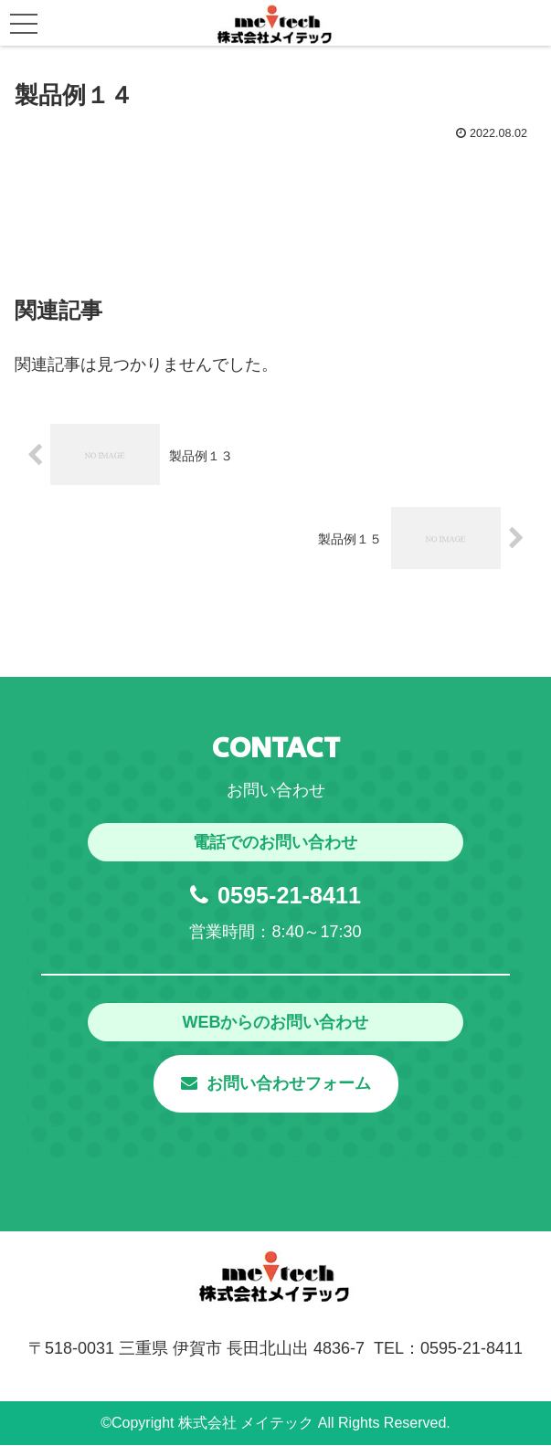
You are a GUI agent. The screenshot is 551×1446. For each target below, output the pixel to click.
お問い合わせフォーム (276, 1084)
